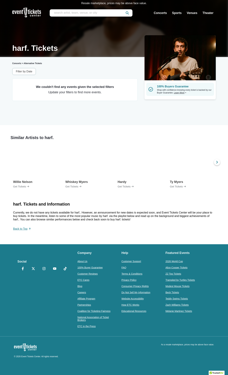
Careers (81, 292)
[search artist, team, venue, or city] (91, 13)
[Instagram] (44, 269)
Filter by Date (24, 71)
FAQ (123, 267)
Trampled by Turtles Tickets (180, 280)
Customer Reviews (87, 273)
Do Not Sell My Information (135, 292)
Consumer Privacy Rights (135, 286)
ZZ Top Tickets (173, 273)
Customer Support (131, 261)
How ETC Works (130, 304)
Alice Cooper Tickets (176, 267)
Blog (79, 286)
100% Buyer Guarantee (90, 267)
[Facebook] (22, 269)
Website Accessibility (132, 298)
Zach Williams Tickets (177, 304)
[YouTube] (54, 269)
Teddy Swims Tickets (176, 298)
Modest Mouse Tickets (177, 286)
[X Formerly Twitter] (33, 269)
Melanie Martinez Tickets (178, 311)
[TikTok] (65, 269)
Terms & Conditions (131, 273)
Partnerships (84, 304)
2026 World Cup (174, 261)
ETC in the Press (86, 326)
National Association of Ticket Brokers (93, 318)
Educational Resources (133, 311)
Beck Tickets (172, 292)
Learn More (180, 93)
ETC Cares (83, 280)
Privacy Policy (128, 280)
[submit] (127, 13)
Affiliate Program (86, 298)
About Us (82, 261)
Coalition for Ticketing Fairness (93, 311)
